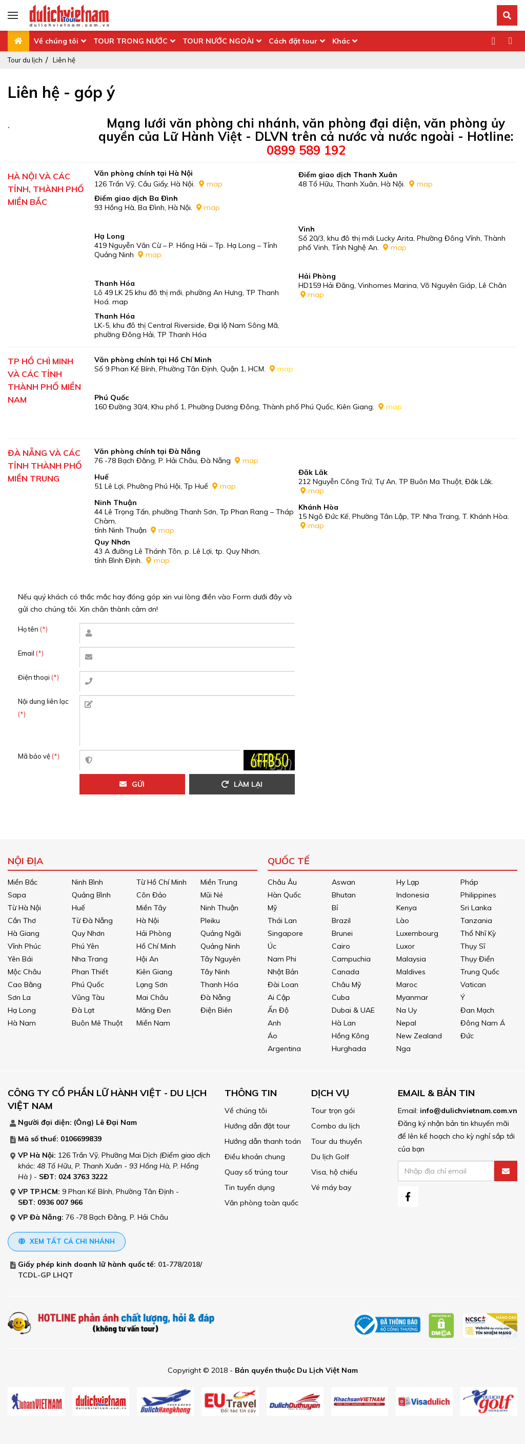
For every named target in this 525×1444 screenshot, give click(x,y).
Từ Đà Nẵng (92, 920)
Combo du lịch (335, 1126)
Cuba (341, 997)
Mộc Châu (24, 971)
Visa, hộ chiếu (334, 1172)
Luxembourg (417, 933)
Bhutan (344, 894)
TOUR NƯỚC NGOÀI (218, 41)
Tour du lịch (25, 60)
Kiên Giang (154, 971)
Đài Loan (283, 984)
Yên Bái (20, 959)
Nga (403, 1048)
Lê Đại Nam (116, 1122)
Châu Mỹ (346, 984)
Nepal (406, 1023)
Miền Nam (153, 1023)
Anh (274, 1023)
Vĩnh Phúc (24, 946)
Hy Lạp (407, 882)
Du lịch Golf (330, 1156)
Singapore (285, 933)
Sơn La (19, 997)
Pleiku (210, 920)
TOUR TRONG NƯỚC (130, 41)
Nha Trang (90, 959)
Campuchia (351, 959)
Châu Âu (282, 882)
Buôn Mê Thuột (97, 1023)
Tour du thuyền (336, 1141)
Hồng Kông (350, 1035)
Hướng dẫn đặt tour (257, 1126)
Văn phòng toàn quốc (261, 1202)
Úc (272, 946)
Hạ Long (22, 1010)
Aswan (343, 882)
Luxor (405, 946)
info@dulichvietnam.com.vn (468, 1110)
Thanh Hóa (219, 984)
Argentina (284, 1048)
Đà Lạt (83, 1010)
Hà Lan (344, 1023)
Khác (341, 41)
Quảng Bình (91, 894)
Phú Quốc (88, 984)
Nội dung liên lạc (43, 707)
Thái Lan (282, 920)
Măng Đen (153, 1010)
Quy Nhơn (88, 933)
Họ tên (33, 629)
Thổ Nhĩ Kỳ (478, 933)
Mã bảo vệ (38, 756)
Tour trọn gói (333, 1110)
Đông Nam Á (482, 1023)
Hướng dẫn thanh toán (263, 1141)
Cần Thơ (22, 920)
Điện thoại (38, 677)
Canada (345, 971)
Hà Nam (22, 1023)
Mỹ (272, 907)
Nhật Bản (283, 971)
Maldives (411, 971)
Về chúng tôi (56, 41)
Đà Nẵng (215, 997)
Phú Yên (85, 946)
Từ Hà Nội (24, 907)
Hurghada (349, 1048)
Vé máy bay (331, 1187)
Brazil (341, 920)
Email (31, 653)
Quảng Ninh (220, 946)
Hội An (147, 959)
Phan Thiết (90, 971)
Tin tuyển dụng (250, 1187)
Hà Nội (147, 920)
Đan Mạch (477, 1010)
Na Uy (406, 1010)
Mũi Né (211, 894)
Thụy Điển (477, 959)
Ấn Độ (278, 1010)
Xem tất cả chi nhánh (66, 1241)
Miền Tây (151, 907)
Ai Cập (279, 997)
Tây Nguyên (220, 959)
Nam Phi (282, 959)
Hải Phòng (153, 933)
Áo (272, 1035)
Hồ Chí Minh (156, 946)
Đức (467, 1035)
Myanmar (412, 997)
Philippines (478, 894)
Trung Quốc (479, 971)
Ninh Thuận (219, 907)
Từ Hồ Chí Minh (161, 882)
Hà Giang (23, 933)
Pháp (469, 882)
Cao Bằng (25, 984)
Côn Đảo (151, 894)
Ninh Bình (87, 882)
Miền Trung (218, 882)
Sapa (17, 894)
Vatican (473, 984)
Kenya (406, 907)
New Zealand (419, 1035)
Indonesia (412, 894)
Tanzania (476, 920)
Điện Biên (216, 1010)
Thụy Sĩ (472, 946)
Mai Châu (152, 997)
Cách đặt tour (293, 41)
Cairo (341, 946)
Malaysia (411, 959)
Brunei (342, 933)
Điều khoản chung (255, 1156)
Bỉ (335, 907)
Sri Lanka (476, 907)
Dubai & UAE (353, 1010)
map (215, 184)
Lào (402, 920)
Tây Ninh (215, 971)
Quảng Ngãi (220, 933)
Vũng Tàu (88, 997)
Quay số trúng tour (256, 1172)
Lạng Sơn (152, 984)
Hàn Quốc (284, 894)
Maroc (406, 984)
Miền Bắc (22, 882)
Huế (78, 907)
